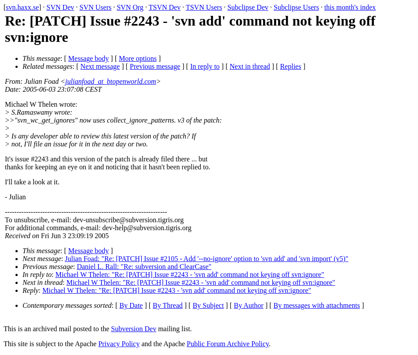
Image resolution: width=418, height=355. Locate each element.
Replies (290, 66)
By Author (249, 305)
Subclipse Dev (247, 7)
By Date (131, 305)
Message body (88, 58)
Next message (100, 66)
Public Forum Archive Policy (228, 344)
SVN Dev (60, 7)
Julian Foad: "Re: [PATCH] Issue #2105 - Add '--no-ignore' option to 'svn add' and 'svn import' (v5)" (206, 258)
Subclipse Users (296, 7)
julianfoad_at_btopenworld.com (110, 81)
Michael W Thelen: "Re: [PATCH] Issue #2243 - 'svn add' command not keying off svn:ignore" (190, 274)
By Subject (208, 305)
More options (138, 58)
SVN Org (130, 7)
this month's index (350, 7)
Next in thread (250, 66)
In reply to (205, 66)
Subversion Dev (134, 329)
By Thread (168, 305)
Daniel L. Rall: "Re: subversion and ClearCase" (144, 266)
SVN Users (95, 7)
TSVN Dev (165, 7)
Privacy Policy (119, 344)
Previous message (155, 66)
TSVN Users (204, 7)
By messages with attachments (317, 305)
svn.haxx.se (22, 7)
